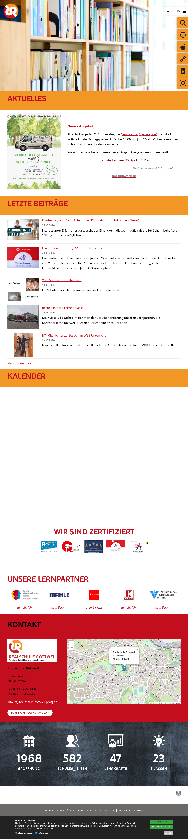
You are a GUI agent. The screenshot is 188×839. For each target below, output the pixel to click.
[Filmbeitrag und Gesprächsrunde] (23, 230)
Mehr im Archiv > (19, 363)
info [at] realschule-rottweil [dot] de (32, 702)
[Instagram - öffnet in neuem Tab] (178, 794)
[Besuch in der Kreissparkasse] (23, 317)
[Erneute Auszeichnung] (23, 257)
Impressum (124, 810)
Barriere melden (88, 810)
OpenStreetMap (165, 703)
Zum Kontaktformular (30, 712)
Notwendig (41, 832)
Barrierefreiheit (66, 810)
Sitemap (50, 810)
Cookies (138, 810)
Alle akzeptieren (161, 821)
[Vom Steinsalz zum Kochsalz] (23, 289)
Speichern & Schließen (161, 826)
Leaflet (153, 703)
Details (168, 833)
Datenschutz (107, 810)
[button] (124, 668)
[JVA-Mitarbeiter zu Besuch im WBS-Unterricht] (23, 345)
